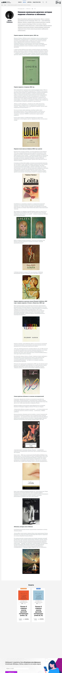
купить (27, 619)
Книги (20, 2)
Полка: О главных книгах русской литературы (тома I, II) (23, 611)
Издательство (37, 2)
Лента (24, 2)
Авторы (29, 2)
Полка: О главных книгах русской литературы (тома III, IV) (38, 611)
